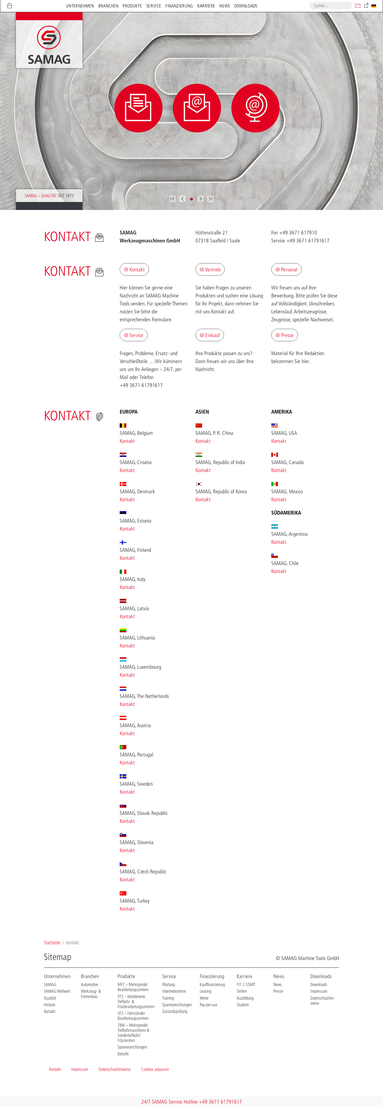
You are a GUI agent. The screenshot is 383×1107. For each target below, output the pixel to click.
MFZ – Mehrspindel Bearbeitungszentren (133, 987)
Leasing (205, 991)
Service (169, 976)
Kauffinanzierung (212, 984)
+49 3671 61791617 (220, 1101)
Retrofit (123, 1054)
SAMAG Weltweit (57, 991)
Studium (243, 1004)
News (278, 976)
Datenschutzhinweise (115, 1069)
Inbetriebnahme (174, 991)
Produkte (126, 976)
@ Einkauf (210, 335)
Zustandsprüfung (174, 1011)
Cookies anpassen (155, 1069)
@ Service (133, 335)
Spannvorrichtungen (132, 1047)
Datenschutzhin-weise (322, 1000)
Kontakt (127, 441)
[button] (182, 199)
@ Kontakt (134, 269)
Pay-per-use (208, 1004)
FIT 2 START (246, 984)
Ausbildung (245, 998)
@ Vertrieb (210, 269)
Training (168, 998)
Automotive (89, 984)
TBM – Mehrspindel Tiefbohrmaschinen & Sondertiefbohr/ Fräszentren (133, 1032)
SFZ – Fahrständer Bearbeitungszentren (133, 1016)
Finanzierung (212, 976)
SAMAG (50, 984)
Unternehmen (57, 976)
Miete (204, 998)
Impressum (318, 991)
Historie (49, 1004)
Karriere (244, 976)
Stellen (242, 991)
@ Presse (285, 335)
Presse (278, 991)
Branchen (90, 976)
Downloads (321, 976)
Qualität (50, 998)
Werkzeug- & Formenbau (91, 993)
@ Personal (286, 269)
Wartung (168, 984)
